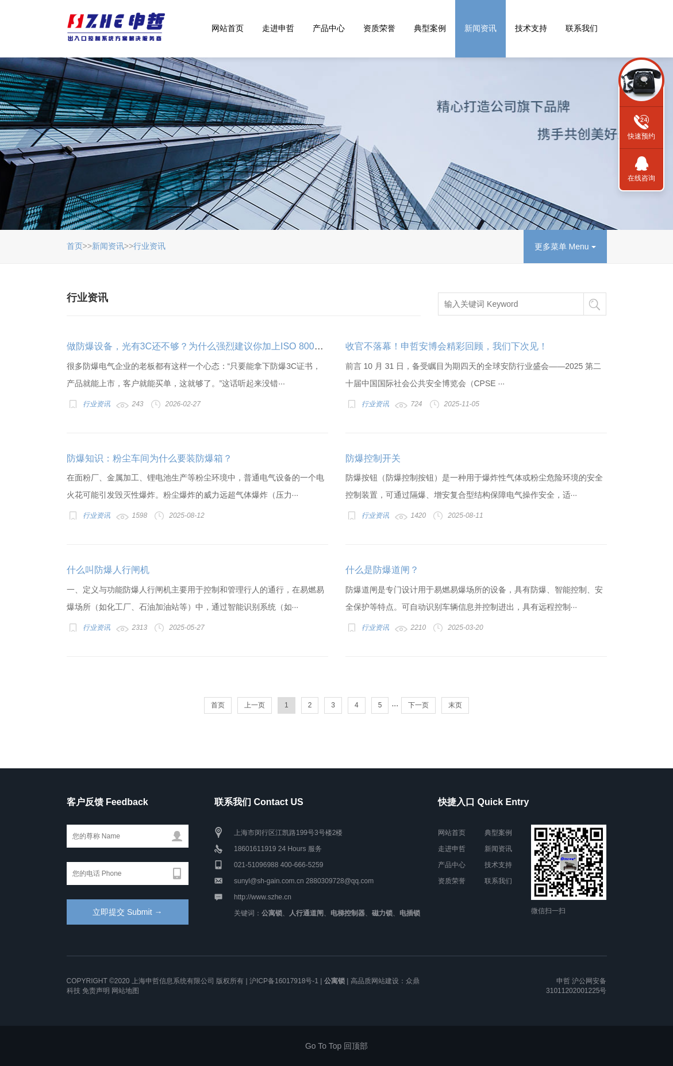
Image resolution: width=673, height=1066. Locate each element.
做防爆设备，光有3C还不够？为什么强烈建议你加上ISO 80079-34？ (207, 346)
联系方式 (641, 80)
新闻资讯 (480, 28)
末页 (455, 705)
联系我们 (582, 28)
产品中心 (329, 28)
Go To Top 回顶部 (336, 1045)
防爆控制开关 (373, 458)
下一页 (418, 705)
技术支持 (531, 28)
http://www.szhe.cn (262, 897)
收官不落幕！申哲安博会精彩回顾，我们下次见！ (446, 346)
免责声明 (96, 991)
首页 (75, 246)
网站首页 (227, 28)
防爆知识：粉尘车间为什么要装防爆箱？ (149, 458)
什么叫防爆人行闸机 (108, 570)
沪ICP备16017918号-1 (283, 981)
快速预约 (641, 136)
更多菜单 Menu (565, 246)
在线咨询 (641, 178)
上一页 (254, 705)
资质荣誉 (379, 28)
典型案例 (430, 28)
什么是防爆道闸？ (382, 570)
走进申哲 (278, 28)
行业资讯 (149, 246)
